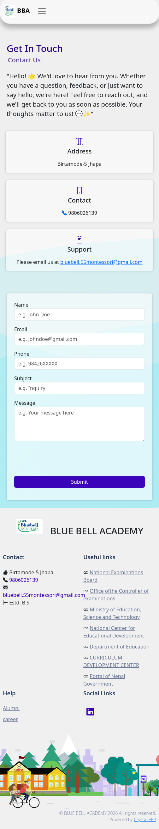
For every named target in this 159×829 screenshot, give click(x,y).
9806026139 (23, 579)
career (10, 719)
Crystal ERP (145, 819)
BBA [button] (17, 11)
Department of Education (120, 646)
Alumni (11, 708)
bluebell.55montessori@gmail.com (44, 595)
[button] (41, 11)
